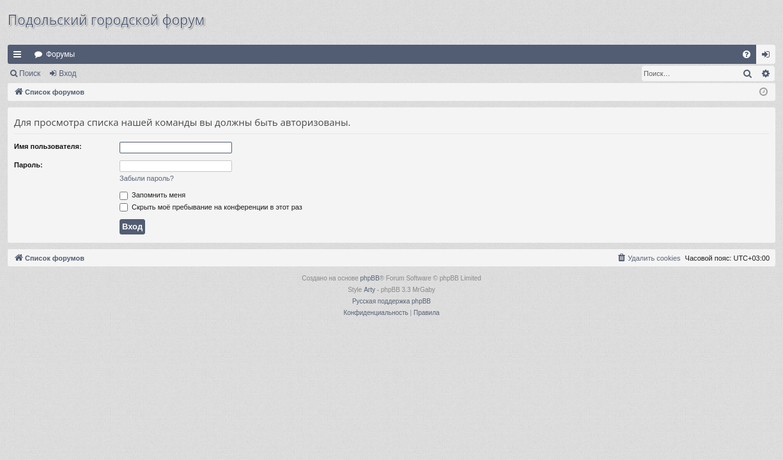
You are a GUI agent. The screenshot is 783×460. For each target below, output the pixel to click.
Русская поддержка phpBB (391, 301)
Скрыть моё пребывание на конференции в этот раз (211, 207)
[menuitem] (746, 54)
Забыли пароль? (147, 178)
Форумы (60, 54)
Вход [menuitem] (768, 57)
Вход (67, 73)
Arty (369, 289)
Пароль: (28, 165)
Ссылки (20, 57)
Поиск (29, 73)
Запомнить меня (152, 195)
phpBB (370, 278)
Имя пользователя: (48, 146)
